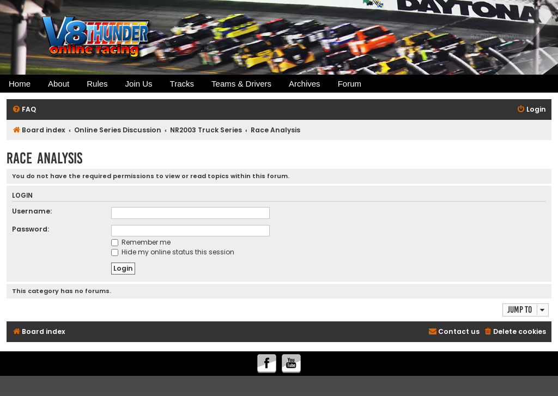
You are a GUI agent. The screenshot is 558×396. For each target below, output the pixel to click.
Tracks (182, 83)
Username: (32, 211)
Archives (304, 83)
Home (20, 83)
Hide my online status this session (172, 252)
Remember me (141, 242)
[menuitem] (24, 109)
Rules (97, 83)
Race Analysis (44, 158)
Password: (30, 229)
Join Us (139, 83)
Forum (349, 83)
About (58, 83)
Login (22, 196)
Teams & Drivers (241, 83)
